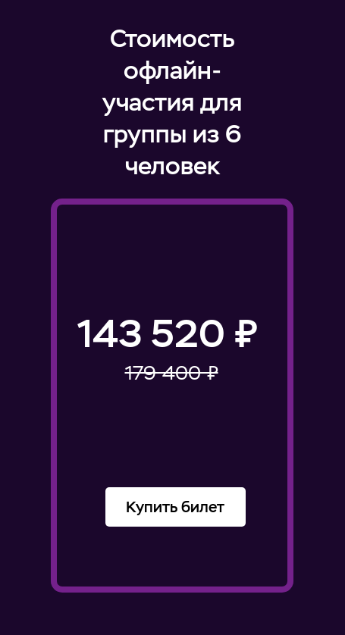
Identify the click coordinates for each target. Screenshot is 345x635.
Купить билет (175, 507)
